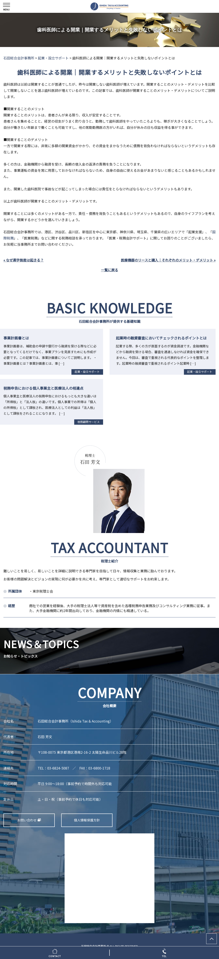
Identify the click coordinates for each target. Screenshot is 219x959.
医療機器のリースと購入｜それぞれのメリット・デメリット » (168, 260)
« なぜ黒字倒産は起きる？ (23, 260)
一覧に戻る (109, 269)
